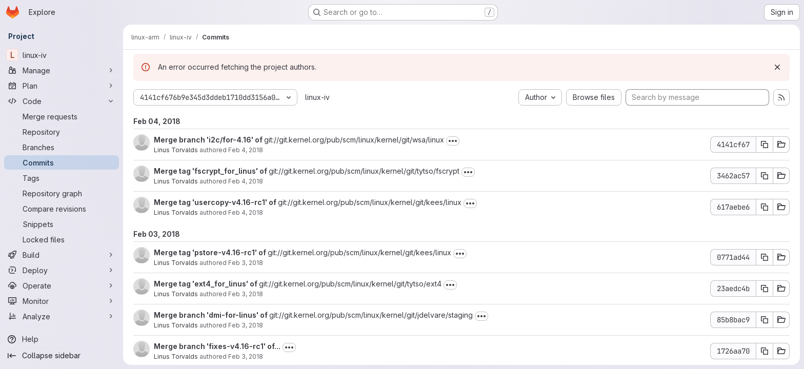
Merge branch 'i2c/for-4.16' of (209, 139)
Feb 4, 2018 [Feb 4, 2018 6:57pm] (245, 150)
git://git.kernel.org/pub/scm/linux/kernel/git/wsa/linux (354, 139)
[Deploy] (61, 270)
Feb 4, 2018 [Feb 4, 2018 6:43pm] (245, 181)
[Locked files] (61, 239)
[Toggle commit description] (452, 141)
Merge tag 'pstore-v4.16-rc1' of (211, 252)
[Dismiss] (777, 67)
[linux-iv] (61, 55)
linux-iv (317, 97)
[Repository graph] (61, 193)
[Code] (61, 101)
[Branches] (61, 147)
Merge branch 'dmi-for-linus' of (211, 315)
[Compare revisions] (61, 208)
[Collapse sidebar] (61, 355)
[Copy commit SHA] (764, 144)
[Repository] (61, 132)
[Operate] (61, 285)
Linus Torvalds (176, 150)
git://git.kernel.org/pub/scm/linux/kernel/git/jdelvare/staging (371, 315)
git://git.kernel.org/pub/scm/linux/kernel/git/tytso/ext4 (350, 283)
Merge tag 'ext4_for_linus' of (206, 283)
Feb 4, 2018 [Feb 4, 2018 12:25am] (245, 212)
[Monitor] (61, 301)
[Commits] (61, 162)
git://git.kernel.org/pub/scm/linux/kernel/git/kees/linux (369, 202)
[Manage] (61, 70)
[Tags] (61, 178)
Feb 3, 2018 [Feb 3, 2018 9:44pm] (245, 356)
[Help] (61, 339)
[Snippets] (61, 224)
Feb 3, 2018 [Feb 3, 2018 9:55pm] (245, 262)
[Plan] (61, 85)
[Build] (61, 255)
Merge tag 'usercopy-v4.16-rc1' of (216, 202)
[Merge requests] (61, 116)
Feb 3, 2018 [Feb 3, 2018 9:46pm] (245, 325)
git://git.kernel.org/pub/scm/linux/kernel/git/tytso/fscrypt (364, 171)
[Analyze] (61, 316)
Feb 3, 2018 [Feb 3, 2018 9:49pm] (245, 294)
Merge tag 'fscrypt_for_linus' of (211, 171)
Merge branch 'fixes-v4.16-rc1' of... (217, 346)
